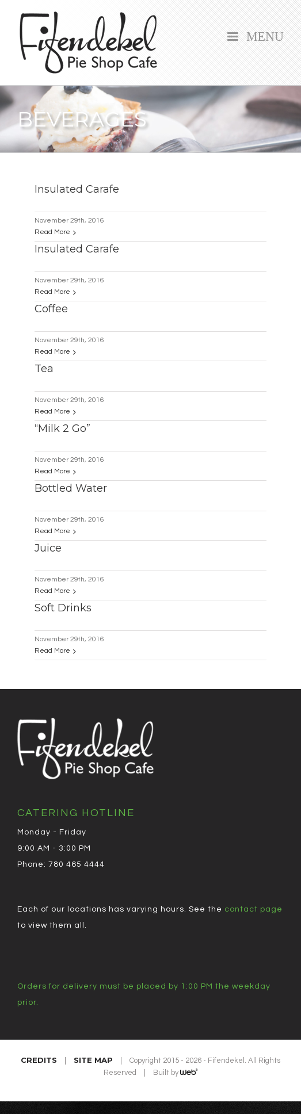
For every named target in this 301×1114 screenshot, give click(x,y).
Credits (39, 1060)
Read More (52, 232)
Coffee (51, 309)
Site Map (93, 1060)
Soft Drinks (63, 608)
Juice (48, 548)
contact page (253, 909)
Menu (262, 35)
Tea (44, 368)
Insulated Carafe (77, 189)
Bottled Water (71, 488)
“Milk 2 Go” (62, 428)
